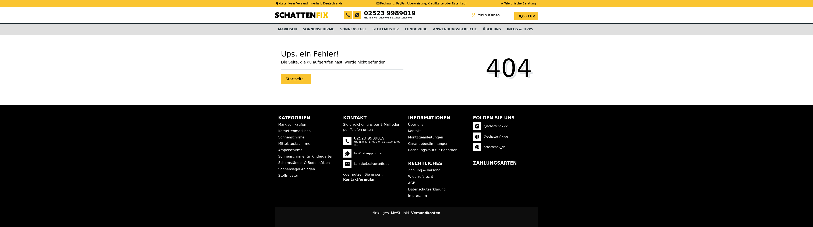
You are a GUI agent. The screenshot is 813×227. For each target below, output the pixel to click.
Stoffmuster (385, 29)
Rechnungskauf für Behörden (432, 150)
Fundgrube (416, 29)
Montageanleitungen (425, 137)
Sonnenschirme (318, 29)
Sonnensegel (353, 29)
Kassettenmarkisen (294, 131)
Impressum (417, 196)
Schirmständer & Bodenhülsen (304, 163)
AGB (411, 183)
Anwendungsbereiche (455, 29)
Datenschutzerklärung (427, 189)
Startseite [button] (295, 79)
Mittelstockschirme (294, 144)
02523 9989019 (390, 13)
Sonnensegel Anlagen (296, 169)
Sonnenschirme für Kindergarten (305, 156)
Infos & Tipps (520, 29)
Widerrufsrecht (420, 177)
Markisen (287, 29)
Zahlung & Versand (424, 170)
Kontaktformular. (359, 180)
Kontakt (414, 131)
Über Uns (492, 29)
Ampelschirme (290, 150)
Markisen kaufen (292, 125)
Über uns (415, 125)
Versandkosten (425, 213)
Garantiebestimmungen (428, 144)
